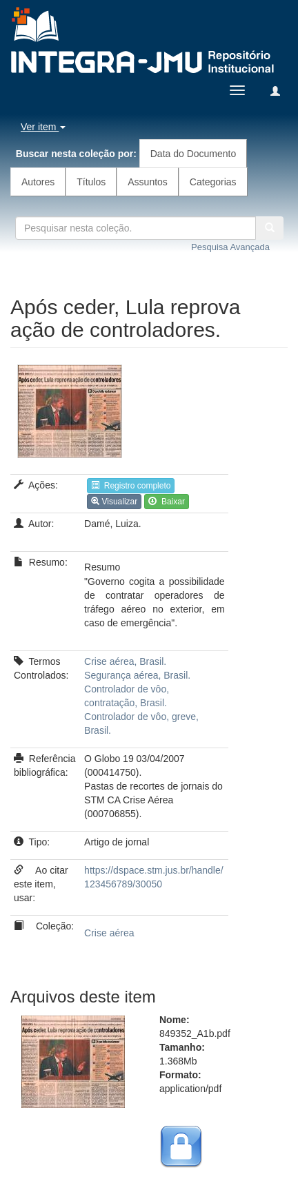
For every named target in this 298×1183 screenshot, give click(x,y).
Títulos (91, 181)
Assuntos (148, 181)
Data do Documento (193, 153)
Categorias (213, 181)
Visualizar (114, 501)
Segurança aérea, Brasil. (137, 675)
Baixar (166, 501)
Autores (37, 181)
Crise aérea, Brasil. (125, 661)
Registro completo (130, 486)
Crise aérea (109, 932)
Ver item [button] (43, 126)
